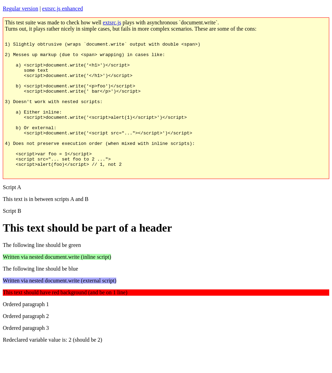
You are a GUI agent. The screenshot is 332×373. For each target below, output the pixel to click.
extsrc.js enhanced (62, 8)
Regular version (20, 8)
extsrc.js (112, 22)
